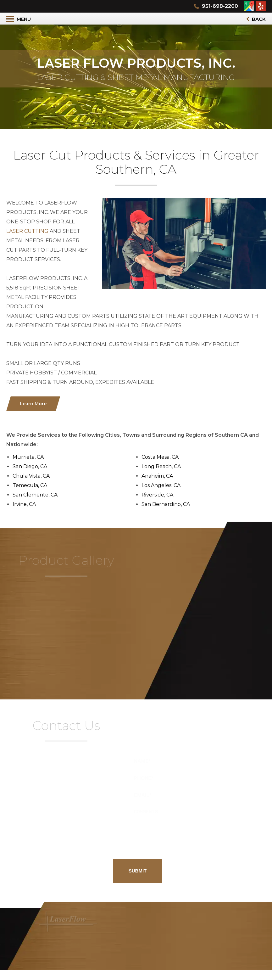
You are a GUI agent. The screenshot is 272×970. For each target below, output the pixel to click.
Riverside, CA (159, 495)
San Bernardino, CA (168, 504)
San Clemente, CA (37, 495)
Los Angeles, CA (163, 485)
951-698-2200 (220, 6)
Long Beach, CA (163, 466)
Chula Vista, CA (33, 476)
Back (256, 19)
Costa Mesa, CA (162, 457)
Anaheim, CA (159, 476)
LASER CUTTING (29, 231)
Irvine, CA (26, 504)
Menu (18, 19)
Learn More (35, 404)
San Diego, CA (32, 466)
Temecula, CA (32, 485)
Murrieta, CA (30, 457)
